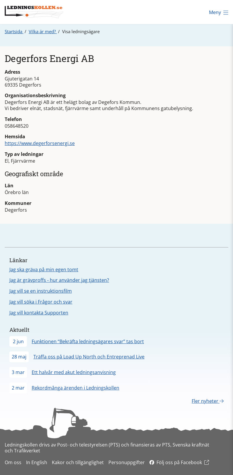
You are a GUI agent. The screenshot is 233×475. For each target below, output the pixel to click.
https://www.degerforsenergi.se (40, 143)
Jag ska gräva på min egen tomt (43, 269)
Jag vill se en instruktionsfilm (40, 291)
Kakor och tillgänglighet (78, 462)
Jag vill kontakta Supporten (38, 312)
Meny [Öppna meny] (218, 12)
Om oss (13, 462)
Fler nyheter (208, 401)
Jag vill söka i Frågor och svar (40, 302)
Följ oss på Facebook (179, 462)
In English (36, 462)
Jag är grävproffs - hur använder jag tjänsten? (59, 280)
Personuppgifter (126, 462)
